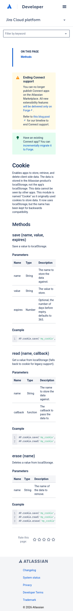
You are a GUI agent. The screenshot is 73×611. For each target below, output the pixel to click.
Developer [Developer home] (32, 7)
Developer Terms (33, 592)
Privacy (27, 585)
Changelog (29, 570)
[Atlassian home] (9, 7)
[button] (64, 6)
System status (31, 577)
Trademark (29, 599)
